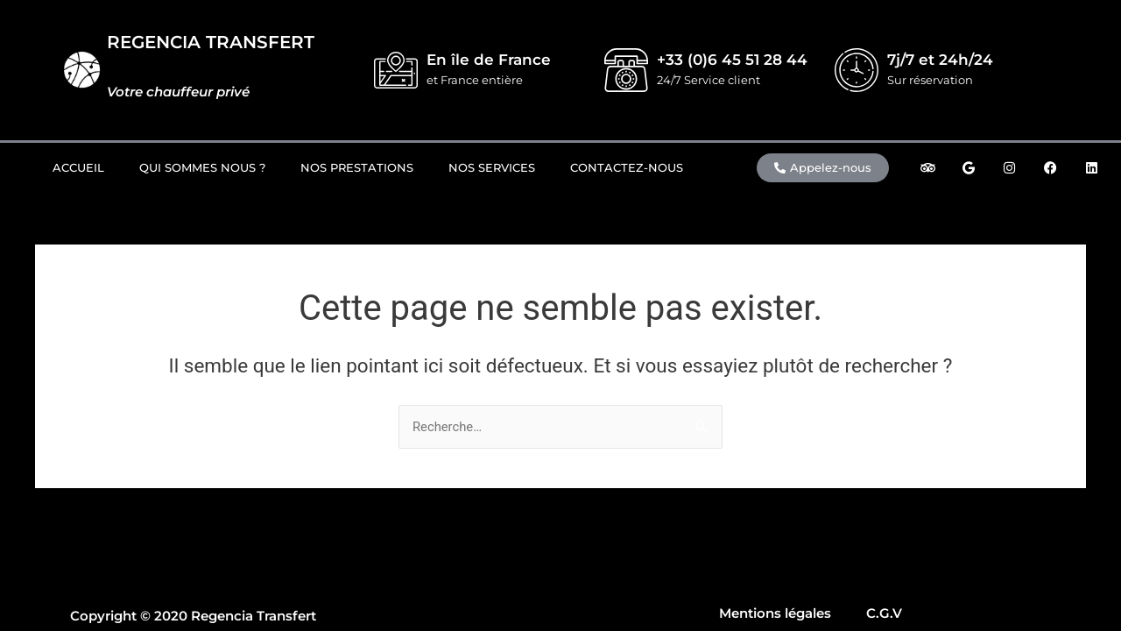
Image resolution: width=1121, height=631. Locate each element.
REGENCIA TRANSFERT (210, 42)
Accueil (78, 167)
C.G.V (884, 613)
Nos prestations (356, 167)
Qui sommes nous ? (202, 167)
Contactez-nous (626, 167)
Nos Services (491, 167)
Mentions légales (775, 613)
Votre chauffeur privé (178, 91)
